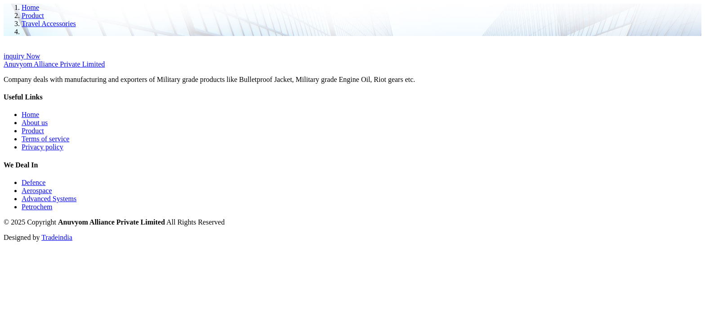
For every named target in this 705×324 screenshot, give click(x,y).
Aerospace (37, 190)
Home (30, 7)
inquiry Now (22, 56)
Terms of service (45, 139)
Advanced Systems (49, 198)
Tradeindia (56, 237)
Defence (33, 182)
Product (33, 15)
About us (35, 122)
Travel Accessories (49, 23)
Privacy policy (42, 147)
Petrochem (37, 207)
